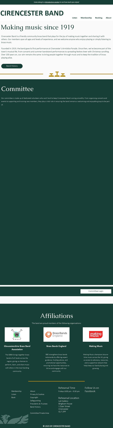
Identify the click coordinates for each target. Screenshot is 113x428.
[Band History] (12, 66)
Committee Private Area (39, 413)
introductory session (52, 2)
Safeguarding (35, 401)
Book (13, 398)
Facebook (90, 391)
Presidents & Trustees (39, 404)
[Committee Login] (95, 291)
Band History (35, 407)
